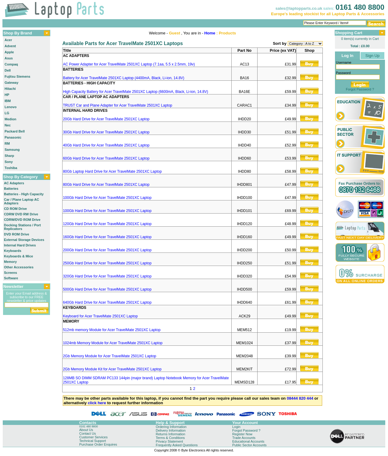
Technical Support (92, 441)
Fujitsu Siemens (17, 76)
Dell (8, 70)
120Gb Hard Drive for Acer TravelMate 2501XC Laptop (107, 224)
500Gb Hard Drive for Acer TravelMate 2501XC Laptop (107, 289)
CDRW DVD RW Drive (21, 214)
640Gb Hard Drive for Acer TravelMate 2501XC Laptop (107, 302)
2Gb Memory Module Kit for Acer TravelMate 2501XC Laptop (112, 369)
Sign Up (372, 55)
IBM (8, 101)
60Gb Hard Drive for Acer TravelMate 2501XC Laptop (106, 158)
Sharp (9, 155)
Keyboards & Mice (18, 256)
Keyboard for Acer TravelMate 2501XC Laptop (100, 316)
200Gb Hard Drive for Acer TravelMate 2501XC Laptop (107, 250)
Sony (9, 162)
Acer (8, 40)
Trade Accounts (243, 438)
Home (209, 33)
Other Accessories (19, 267)
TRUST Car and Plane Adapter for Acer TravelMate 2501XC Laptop (117, 105)
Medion (10, 119)
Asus (9, 58)
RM (7, 143)
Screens (10, 272)
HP (7, 95)
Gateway (11, 82)
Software (11, 278)
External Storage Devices (24, 240)
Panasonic (13, 137)
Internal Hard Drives (20, 245)
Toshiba (11, 168)
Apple (9, 52)
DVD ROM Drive (16, 234)
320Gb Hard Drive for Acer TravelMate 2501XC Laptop (107, 276)
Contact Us (87, 433)
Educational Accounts (248, 441)
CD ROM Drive (15, 208)
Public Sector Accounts (249, 445)
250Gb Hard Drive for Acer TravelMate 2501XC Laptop (107, 263)
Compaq (11, 64)
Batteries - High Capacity (24, 194)
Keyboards (12, 251)
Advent (10, 46)
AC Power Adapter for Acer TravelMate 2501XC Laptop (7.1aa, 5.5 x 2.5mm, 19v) (129, 64)
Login (236, 427)
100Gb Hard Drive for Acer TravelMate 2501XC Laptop (107, 198)
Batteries (11, 188)
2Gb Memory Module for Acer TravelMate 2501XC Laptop (109, 356)
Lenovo (10, 107)
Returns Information (170, 434)
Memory (10, 261)
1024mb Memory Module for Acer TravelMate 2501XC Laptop (112, 343)
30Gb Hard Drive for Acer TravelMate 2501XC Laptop (106, 132)
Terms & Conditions (170, 438)
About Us (86, 430)
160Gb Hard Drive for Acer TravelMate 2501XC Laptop (107, 237)
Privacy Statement (169, 441)
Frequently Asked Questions (177, 445)
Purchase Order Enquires (98, 444)
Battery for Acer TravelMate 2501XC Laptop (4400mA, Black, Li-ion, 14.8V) (123, 78)
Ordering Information (171, 427)
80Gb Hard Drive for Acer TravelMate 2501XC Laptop (106, 184)
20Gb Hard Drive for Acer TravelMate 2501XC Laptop (106, 119)
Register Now (242, 434)
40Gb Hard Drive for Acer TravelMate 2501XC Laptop (106, 145)
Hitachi (10, 88)
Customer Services (93, 437)
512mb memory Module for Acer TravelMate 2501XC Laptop (111, 330)
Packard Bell (15, 131)
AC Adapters (14, 183)
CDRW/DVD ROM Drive (22, 219)
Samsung (12, 149)
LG (7, 113)
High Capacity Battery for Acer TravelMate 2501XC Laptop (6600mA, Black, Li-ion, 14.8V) (135, 92)
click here (97, 403)
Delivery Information (171, 430)
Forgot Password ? (360, 89)
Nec (8, 125)
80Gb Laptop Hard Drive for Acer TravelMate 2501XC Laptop (112, 171)
